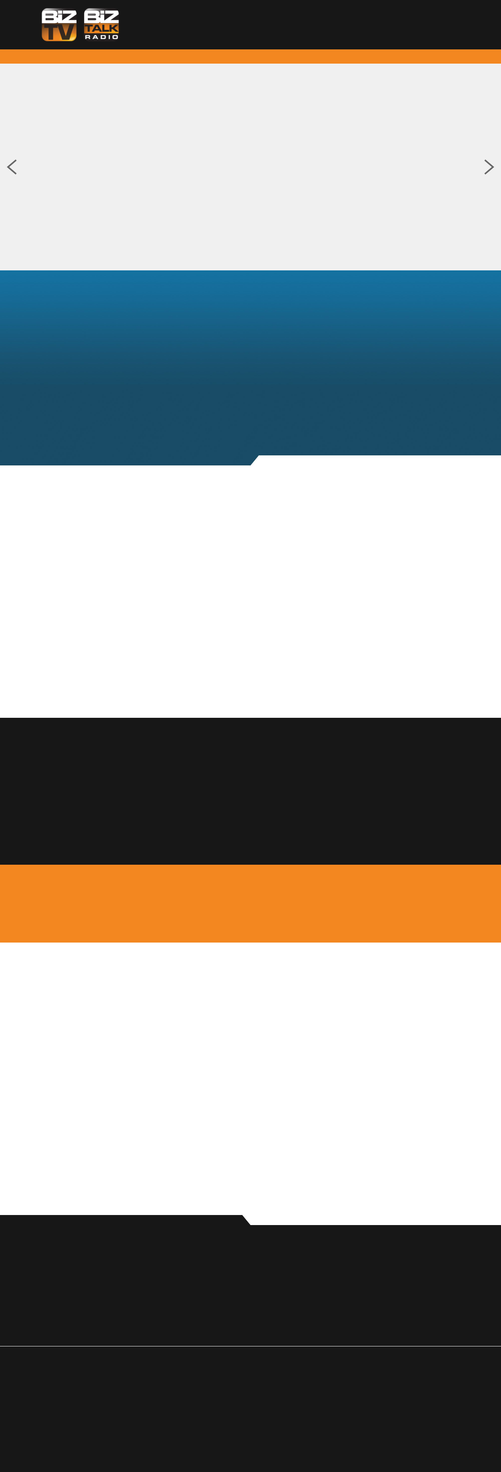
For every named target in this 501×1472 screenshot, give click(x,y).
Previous (11, 167)
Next (489, 167)
